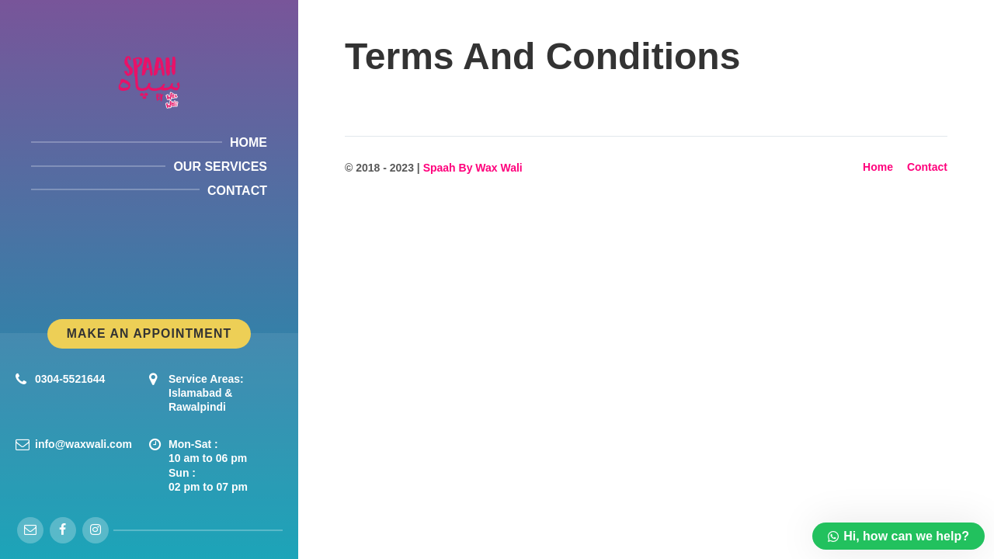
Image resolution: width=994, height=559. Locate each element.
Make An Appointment (149, 333)
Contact (927, 167)
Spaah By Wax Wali (473, 167)
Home (878, 167)
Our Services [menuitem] (220, 166)
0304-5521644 (70, 379)
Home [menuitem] (248, 142)
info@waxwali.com (83, 444)
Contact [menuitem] (237, 190)
